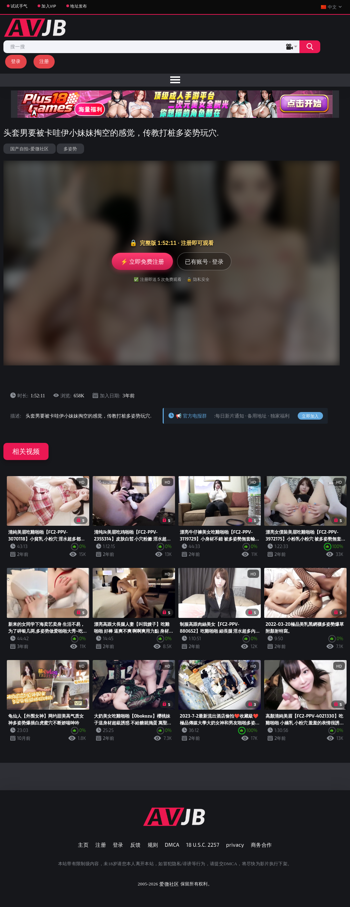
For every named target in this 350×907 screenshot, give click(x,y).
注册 (44, 61)
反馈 (135, 845)
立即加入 (310, 415)
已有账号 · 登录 (204, 261)
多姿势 (70, 148)
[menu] (175, 80)
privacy (235, 845)
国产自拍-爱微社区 (29, 148)
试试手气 (19, 5)
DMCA (172, 845)
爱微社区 (169, 884)
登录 (16, 61)
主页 (83, 845)
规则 (153, 845)
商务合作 (261, 845)
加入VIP (48, 5)
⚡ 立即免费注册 (142, 261)
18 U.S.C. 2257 (202, 845)
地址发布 (78, 5)
